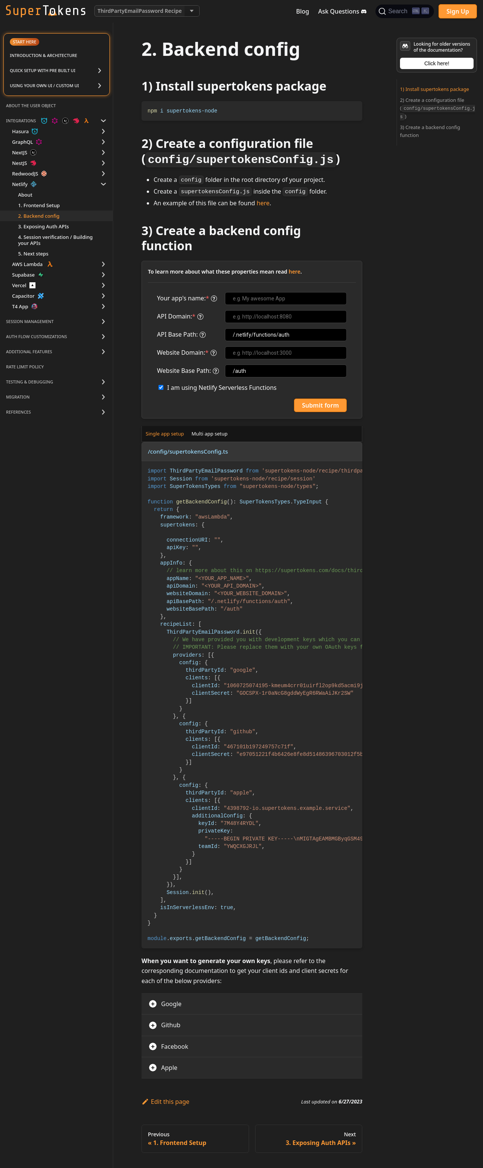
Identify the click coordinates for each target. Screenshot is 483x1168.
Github (170, 1025)
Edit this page (165, 1101)
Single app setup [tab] (165, 433)
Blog (302, 11)
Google (171, 1004)
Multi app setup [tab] (210, 433)
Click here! (436, 63)
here (263, 203)
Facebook (174, 1046)
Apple (169, 1067)
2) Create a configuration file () (437, 108)
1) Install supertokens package (434, 89)
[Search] (404, 11)
